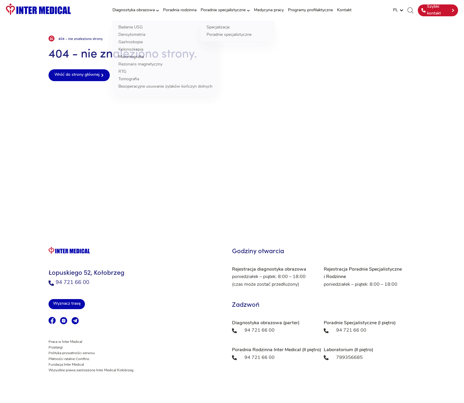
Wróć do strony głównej (76, 75)
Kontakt (344, 10)
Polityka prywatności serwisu (72, 353)
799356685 (349, 357)
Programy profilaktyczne (310, 10)
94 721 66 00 (69, 282)
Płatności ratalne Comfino (69, 359)
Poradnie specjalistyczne (223, 10)
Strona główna (51, 38)
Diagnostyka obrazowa (133, 10)
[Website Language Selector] (398, 10)
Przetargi (56, 347)
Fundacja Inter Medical (66, 365)
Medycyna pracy (269, 10)
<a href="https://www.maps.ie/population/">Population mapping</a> (232, 155)
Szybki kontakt (431, 9)
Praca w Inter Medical (65, 342)
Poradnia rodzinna (179, 10)
